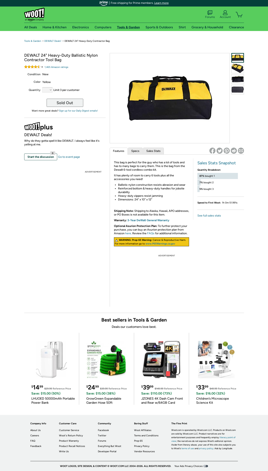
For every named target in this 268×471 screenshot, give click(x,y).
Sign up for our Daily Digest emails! (78, 110)
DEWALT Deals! (52, 41)
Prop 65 (138, 440)
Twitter (102, 435)
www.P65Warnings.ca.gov (160, 243)
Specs (135, 151)
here (128, 233)
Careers (34, 435)
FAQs (150, 233)
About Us (35, 430)
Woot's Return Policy (71, 435)
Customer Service (69, 430)
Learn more (161, 3)
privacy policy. (206, 448)
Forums (210, 14)
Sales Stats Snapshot (216, 162)
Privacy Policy (141, 446)
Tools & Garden (32, 41)
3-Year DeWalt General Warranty (148, 220)
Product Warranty (69, 440)
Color (37, 82)
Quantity (34, 90)
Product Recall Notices (72, 446)
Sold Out (65, 102)
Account (225, 14)
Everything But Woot (109, 446)
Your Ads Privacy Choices (188, 466)
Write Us (64, 451)
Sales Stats (153, 151)
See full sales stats (209, 215)
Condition (33, 74)
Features (118, 151)
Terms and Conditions (146, 435)
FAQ (32, 440)
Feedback (35, 446)
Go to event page (69, 157)
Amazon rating (56, 67)
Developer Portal (107, 451)
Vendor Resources (144, 451)
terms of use (188, 448)
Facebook (103, 430)
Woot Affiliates (142, 430)
